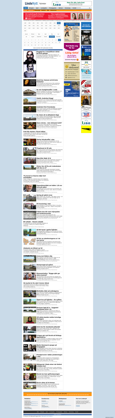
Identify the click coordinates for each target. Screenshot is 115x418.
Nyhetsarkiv (30, 10)
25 (31, 45)
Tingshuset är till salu (44, 148)
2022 (46, 28)
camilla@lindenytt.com (34, 403)
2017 (25, 28)
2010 (34, 25)
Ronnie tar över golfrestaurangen (48, 374)
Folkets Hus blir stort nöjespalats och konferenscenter (48, 212)
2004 (46, 23)
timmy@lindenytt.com (28, 408)
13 (28, 42)
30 (49, 45)
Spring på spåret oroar (44, 195)
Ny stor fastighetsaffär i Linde (47, 89)
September (39, 36)
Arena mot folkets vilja (44, 256)
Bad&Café (43, 10)
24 (28, 45)
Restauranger (37, 10)
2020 (38, 28)
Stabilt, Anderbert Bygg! (45, 98)
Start (26, 8)
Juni (58, 34)
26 (35, 45)
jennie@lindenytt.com (34, 405)
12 (24, 42)
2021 (42, 28)
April (45, 34)
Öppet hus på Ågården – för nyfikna (49, 299)
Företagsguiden (52, 8)
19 (49, 42)
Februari (32, 34)
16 (38, 42)
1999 (25, 23)
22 (59, 42)
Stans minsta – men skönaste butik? (49, 123)
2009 (29, 25)
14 (31, 42)
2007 (59, 23)
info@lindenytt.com (45, 401)
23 (24, 45)
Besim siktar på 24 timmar (46, 382)
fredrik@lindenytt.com (34, 401)
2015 (55, 25)
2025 (59, 28)
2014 (50, 25)
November (52, 36)
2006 (55, 23)
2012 (42, 25)
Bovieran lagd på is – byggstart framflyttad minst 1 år (47, 308)
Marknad (61, 8)
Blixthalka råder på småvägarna (48, 291)
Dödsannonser (53, 10)
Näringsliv (31, 8)
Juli (26, 36)
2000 (29, 23)
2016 (59, 25)
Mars (39, 34)
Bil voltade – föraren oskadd (33, 222)
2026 (25, 30)
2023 (50, 28)
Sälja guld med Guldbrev (47, 416)
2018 (29, 28)
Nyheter (25, 10)
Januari (26, 34)
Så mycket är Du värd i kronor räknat (36, 283)
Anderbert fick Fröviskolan (46, 107)
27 (38, 45)
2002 (38, 23)
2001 (34, 23)
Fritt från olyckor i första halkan (34, 131)
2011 (38, 25)
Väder (48, 10)
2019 (34, 28)
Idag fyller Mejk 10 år (44, 158)
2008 (25, 25)
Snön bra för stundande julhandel (48, 327)
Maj (52, 34)
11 (59, 39)
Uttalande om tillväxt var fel (32, 248)
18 (45, 42)
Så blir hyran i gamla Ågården (47, 229)
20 (52, 42)
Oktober (45, 36)
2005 (50, 23)
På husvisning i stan (44, 204)
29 (45, 45)
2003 (42, 23)
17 (42, 42)
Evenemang (67, 8)
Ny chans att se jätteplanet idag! (48, 115)
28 (42, 45)
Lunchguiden (44, 8)
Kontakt (74, 8)
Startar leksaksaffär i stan (45, 139)
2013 (46, 25)
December (58, 36)
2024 (55, 28)
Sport (37, 8)
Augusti (32, 36)
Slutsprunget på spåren (45, 265)
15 (35, 42)
